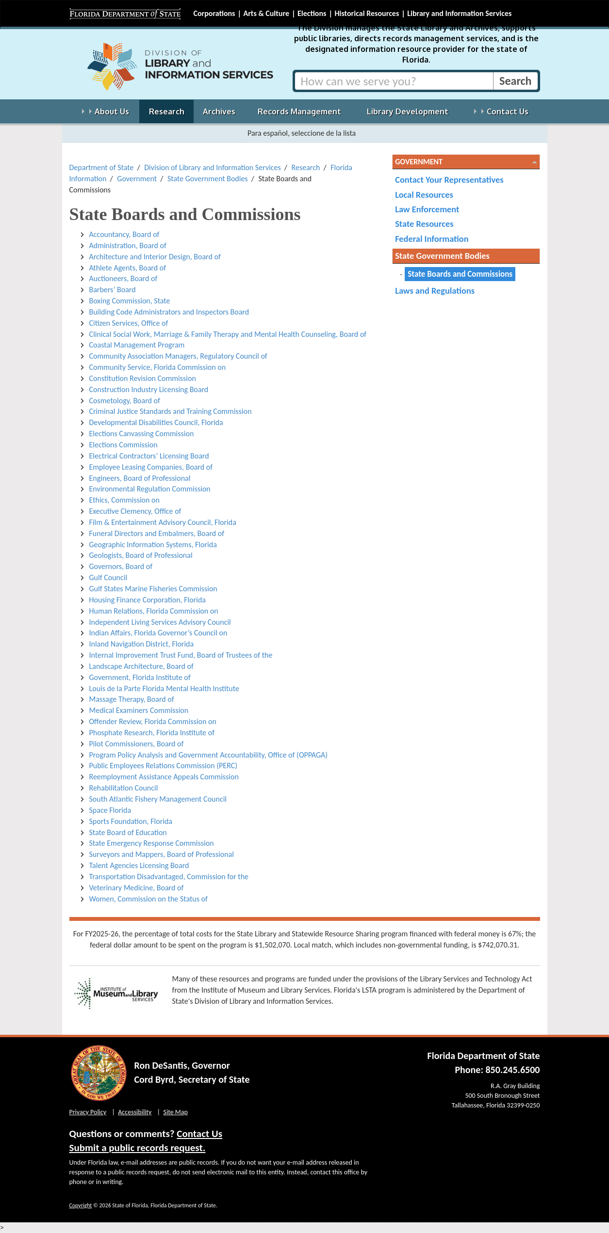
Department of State (101, 167)
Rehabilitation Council (123, 787)
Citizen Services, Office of (128, 323)
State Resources (424, 223)
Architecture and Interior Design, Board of (155, 256)
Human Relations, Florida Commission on (153, 611)
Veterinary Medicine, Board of (136, 887)
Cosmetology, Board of (124, 400)
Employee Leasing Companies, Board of (151, 467)
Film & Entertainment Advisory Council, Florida (162, 522)
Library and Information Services (459, 13)
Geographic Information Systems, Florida (153, 544)
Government (137, 178)
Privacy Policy (88, 1112)
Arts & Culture (266, 13)
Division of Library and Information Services (212, 167)
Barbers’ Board (112, 289)
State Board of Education (128, 832)
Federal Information (431, 238)
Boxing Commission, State (129, 300)
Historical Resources (366, 13)
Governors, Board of (121, 566)
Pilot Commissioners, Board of (136, 743)
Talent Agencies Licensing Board (139, 865)
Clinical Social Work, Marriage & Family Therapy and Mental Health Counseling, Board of (228, 334)
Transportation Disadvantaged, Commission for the (169, 876)
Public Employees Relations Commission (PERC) (163, 765)
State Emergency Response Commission (151, 843)
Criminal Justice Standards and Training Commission (170, 411)
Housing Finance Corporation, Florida (147, 599)
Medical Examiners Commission (139, 710)
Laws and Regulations (435, 290)
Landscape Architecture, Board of (141, 666)
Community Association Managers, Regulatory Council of (178, 356)
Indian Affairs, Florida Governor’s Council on (158, 632)
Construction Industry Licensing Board (149, 389)
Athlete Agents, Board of (127, 267)
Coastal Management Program (137, 344)
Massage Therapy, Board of (131, 699)
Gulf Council (108, 577)
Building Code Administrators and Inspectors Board (169, 311)
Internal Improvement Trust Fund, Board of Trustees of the (181, 655)
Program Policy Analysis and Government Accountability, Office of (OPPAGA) (208, 754)
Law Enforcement (427, 209)
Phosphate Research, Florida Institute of (152, 732)
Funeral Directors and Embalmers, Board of (157, 533)
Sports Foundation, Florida (130, 821)
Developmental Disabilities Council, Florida (156, 422)
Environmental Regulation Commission (150, 488)
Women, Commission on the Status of (148, 898)
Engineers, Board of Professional (140, 478)
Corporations (214, 13)
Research (306, 167)
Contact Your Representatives (449, 179)
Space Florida (110, 810)
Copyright (80, 1205)
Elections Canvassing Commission (141, 433)
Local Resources (424, 194)
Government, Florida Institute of (140, 677)
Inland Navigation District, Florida (141, 643)
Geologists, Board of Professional (141, 555)
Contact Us (199, 1133)
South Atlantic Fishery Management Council (158, 799)
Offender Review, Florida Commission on (152, 721)
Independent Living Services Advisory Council (160, 622)
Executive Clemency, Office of (135, 511)
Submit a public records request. (137, 1147)
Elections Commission (123, 444)
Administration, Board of (127, 245)
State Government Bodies (207, 178)
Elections (311, 13)
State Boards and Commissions (460, 274)
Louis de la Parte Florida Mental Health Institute (164, 688)
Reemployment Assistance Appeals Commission (164, 776)
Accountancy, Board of (124, 234)
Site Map (176, 1112)
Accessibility (134, 1112)
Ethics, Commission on (124, 500)
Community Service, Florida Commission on (157, 367)
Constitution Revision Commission (142, 378)
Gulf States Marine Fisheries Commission (153, 588)
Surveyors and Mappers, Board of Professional (161, 854)
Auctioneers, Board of (123, 278)
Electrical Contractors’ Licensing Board (149, 455)
